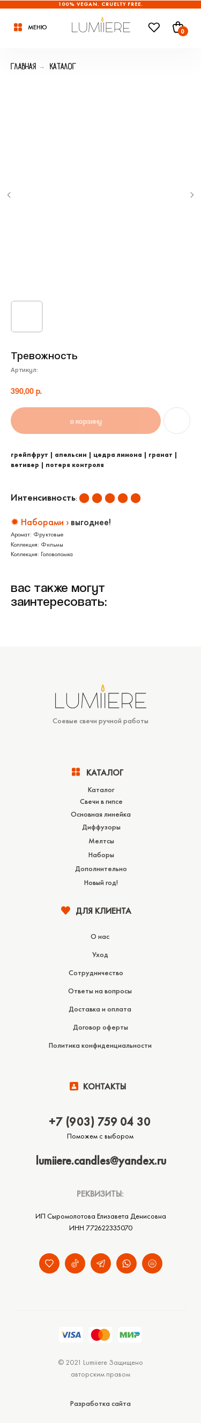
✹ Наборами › (40, 522)
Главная (23, 66)
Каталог (63, 66)
